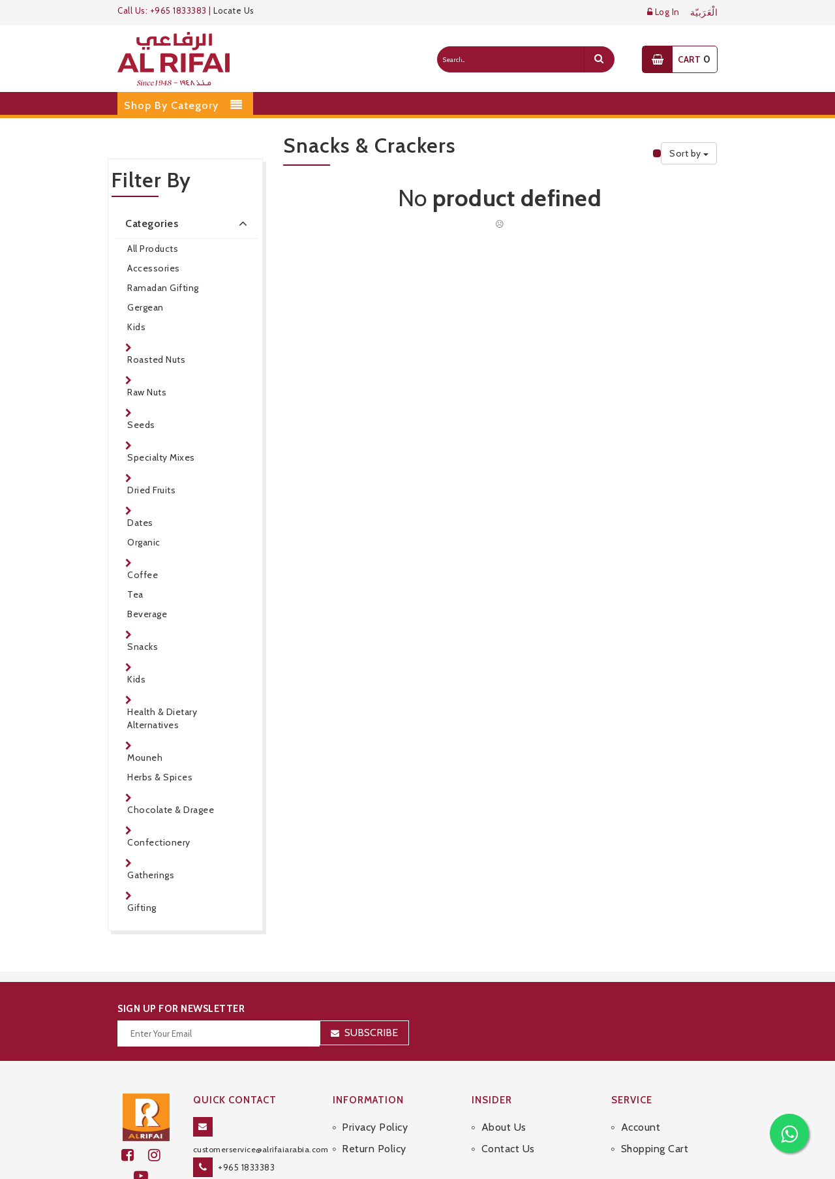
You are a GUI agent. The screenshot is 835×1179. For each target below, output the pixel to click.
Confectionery (158, 842)
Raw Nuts (146, 392)
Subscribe (371, 1032)
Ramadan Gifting (163, 288)
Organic (143, 542)
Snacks (142, 646)
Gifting (142, 907)
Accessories (153, 268)
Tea (135, 594)
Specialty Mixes (161, 457)
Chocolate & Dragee (170, 810)
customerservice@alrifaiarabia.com (261, 1149)
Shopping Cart (655, 1148)
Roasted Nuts (156, 359)
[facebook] (134, 1155)
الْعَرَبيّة (704, 13)
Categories (188, 223)
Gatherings (150, 875)
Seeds (141, 425)
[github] (160, 1155)
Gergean (145, 307)
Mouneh (144, 757)
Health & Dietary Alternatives (162, 718)
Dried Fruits (151, 490)
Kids (136, 327)
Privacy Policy (375, 1127)
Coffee (142, 575)
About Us (503, 1127)
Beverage (147, 614)
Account (641, 1127)
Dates (140, 522)
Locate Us (233, 10)
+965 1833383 (246, 1167)
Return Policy (374, 1148)
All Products (152, 248)
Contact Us (508, 1148)
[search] (599, 59)
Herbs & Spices (159, 777)
